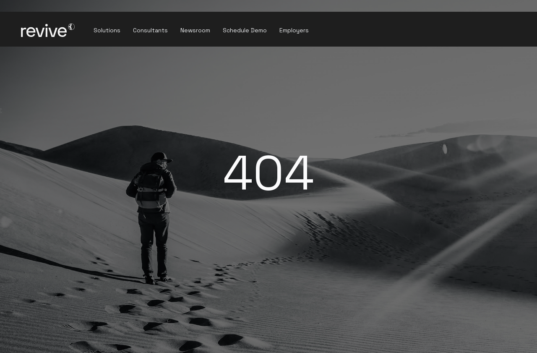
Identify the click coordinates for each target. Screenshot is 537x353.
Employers (294, 30)
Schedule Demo (245, 30)
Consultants (150, 30)
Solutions (107, 30)
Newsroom (195, 30)
